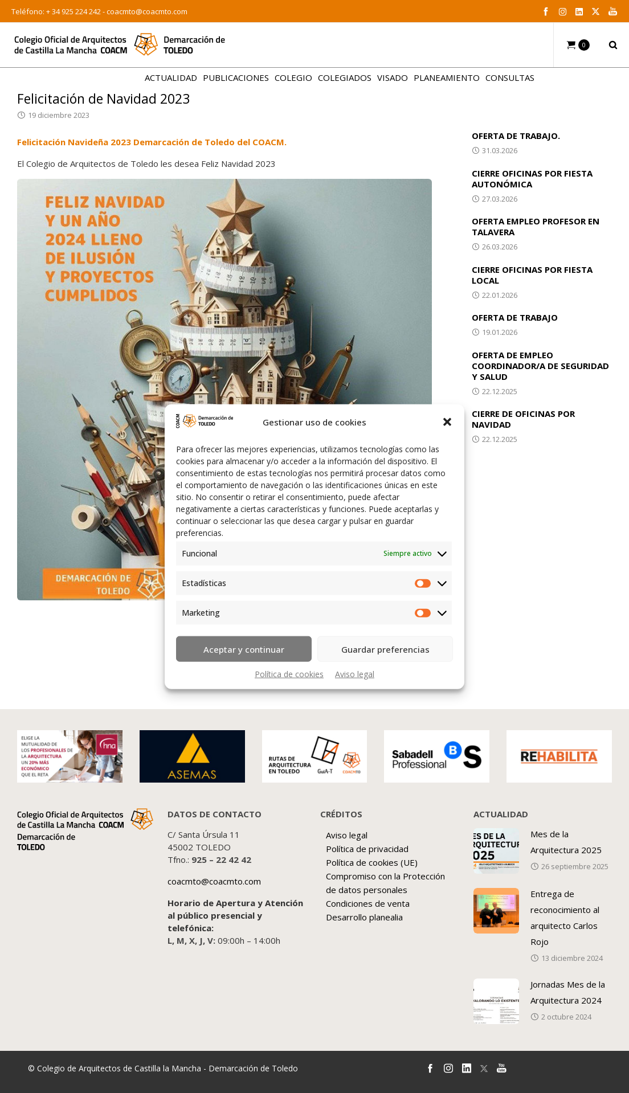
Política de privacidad (367, 848)
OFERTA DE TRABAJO (515, 317)
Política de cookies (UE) (372, 862)
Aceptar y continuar (243, 648)
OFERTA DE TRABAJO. (516, 135)
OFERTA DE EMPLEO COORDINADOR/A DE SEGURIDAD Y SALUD (540, 365)
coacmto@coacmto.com (147, 11)
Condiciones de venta (368, 903)
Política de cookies (289, 674)
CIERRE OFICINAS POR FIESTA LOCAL (532, 275)
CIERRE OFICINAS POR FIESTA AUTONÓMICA (532, 178)
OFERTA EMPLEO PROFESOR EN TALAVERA (535, 226)
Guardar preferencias (385, 648)
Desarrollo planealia (364, 917)
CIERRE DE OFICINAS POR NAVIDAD (523, 419)
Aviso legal (354, 674)
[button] (447, 422)
